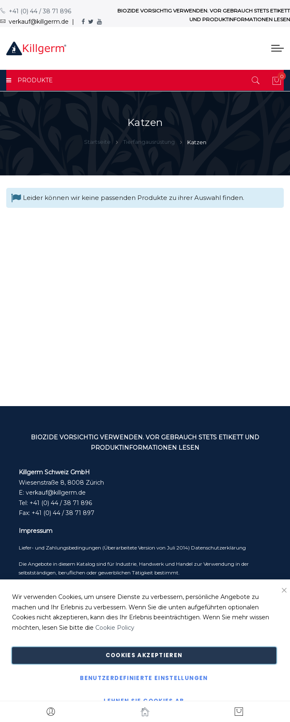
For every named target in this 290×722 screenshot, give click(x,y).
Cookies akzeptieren (144, 655)
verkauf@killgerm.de (56, 492)
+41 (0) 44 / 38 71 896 (35, 11)
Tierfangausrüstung (149, 141)
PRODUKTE (29, 80)
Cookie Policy (114, 627)
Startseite (98, 141)
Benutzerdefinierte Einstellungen (144, 678)
